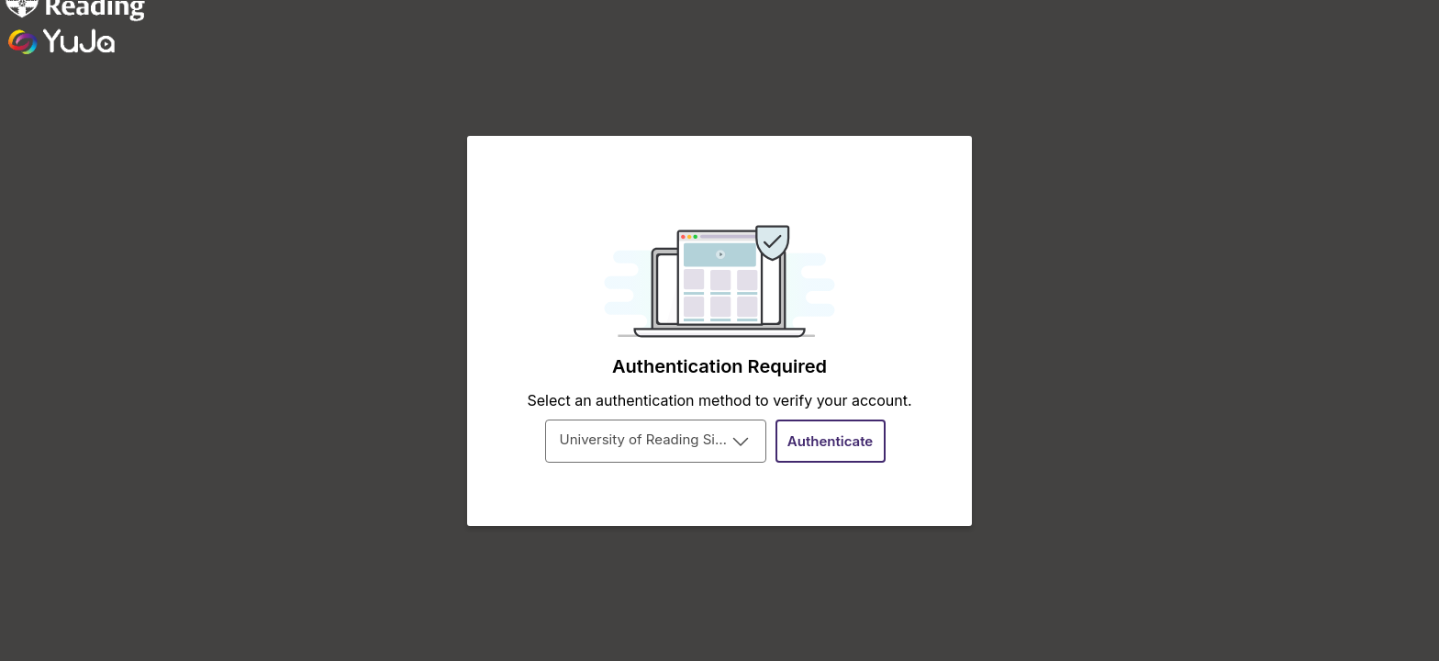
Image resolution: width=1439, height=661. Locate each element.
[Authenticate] (830, 441)
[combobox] (655, 441)
